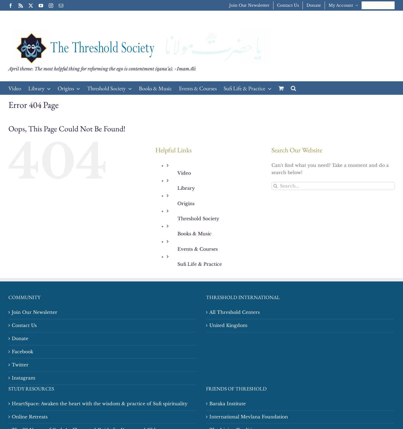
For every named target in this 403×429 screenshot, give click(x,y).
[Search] (275, 186)
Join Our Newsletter (34, 312)
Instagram (23, 378)
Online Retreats (30, 416)
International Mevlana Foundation (248, 416)
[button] (293, 88)
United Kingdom (228, 325)
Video (184, 173)
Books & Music (194, 233)
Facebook (22, 351)
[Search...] (333, 186)
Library (186, 188)
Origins (186, 203)
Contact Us (24, 325)
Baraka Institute (227, 403)
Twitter (20, 365)
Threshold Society (198, 218)
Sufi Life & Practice (199, 264)
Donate (20, 338)
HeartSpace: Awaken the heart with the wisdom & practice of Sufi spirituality (100, 403)
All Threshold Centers (234, 312)
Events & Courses (197, 249)
